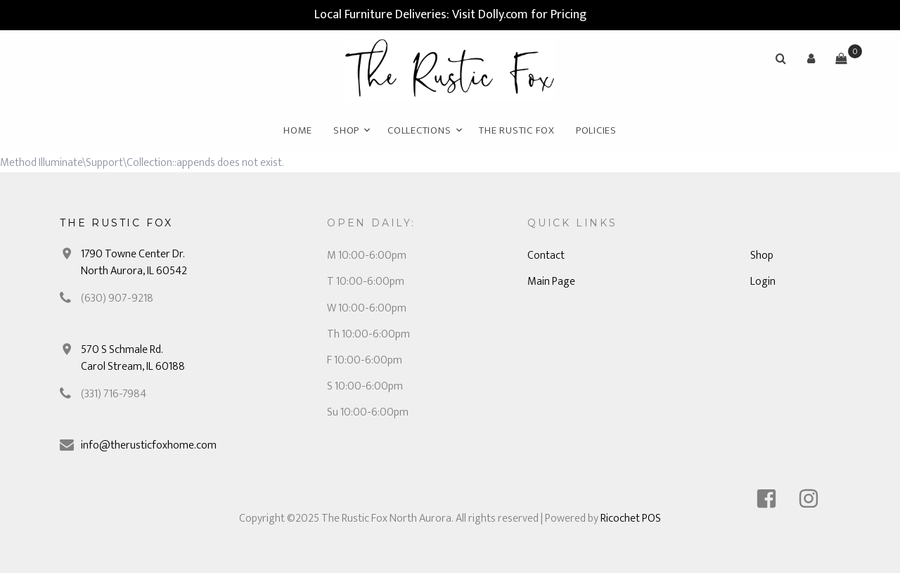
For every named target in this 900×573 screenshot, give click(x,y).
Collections (419, 130)
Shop (346, 130)
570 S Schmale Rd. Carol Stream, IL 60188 (133, 358)
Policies (596, 130)
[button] (811, 58)
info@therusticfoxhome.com (149, 445)
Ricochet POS (630, 518)
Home (297, 130)
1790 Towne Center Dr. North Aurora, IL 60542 (134, 263)
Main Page (551, 281)
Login (763, 281)
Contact (546, 255)
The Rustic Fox (517, 130)
